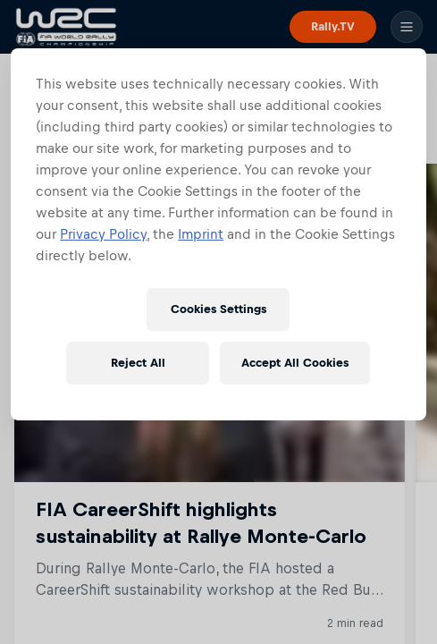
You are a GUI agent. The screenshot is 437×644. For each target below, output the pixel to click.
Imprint (200, 234)
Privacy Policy (103, 234)
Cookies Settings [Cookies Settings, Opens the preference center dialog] (218, 309)
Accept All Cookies (295, 362)
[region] (218, 234)
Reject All (138, 362)
